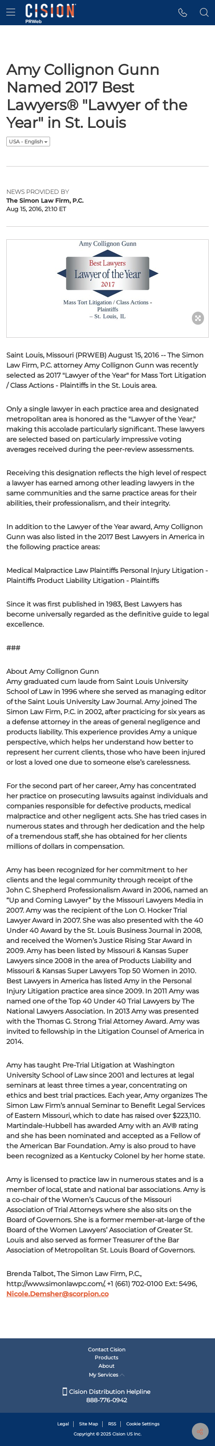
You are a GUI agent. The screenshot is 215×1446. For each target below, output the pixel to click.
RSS (112, 1424)
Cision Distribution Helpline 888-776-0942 (106, 1396)
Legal (63, 1424)
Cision (118, 1434)
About (106, 1366)
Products (106, 1357)
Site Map (88, 1424)
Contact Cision (106, 1349)
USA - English (28, 141)
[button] (183, 12)
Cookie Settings (142, 1424)
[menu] (10, 12)
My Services (107, 1375)
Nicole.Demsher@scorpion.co (57, 1294)
